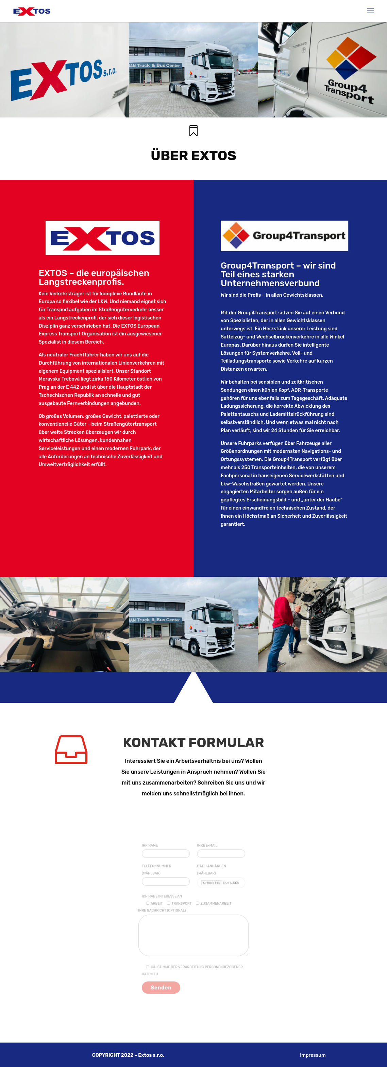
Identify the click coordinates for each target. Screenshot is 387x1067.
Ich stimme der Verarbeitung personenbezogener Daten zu (192, 960)
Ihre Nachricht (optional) (193, 931)
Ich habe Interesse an (168, 902)
